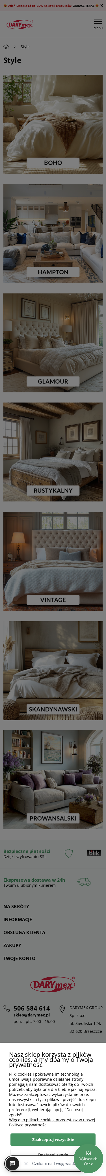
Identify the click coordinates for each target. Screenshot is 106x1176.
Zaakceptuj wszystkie (53, 1139)
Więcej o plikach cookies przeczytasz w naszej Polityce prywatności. (52, 1122)
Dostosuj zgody (53, 1154)
